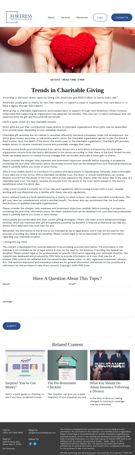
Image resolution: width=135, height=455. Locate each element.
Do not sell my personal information (105, 449)
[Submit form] (12, 318)
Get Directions (9, 441)
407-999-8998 (16, 425)
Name (6, 276)
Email (72, 276)
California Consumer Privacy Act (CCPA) (77, 447)
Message (7, 293)
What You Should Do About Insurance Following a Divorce (109, 379)
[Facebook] (30, 436)
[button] (51, 9)
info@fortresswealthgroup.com (42, 425)
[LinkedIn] (35, 436)
